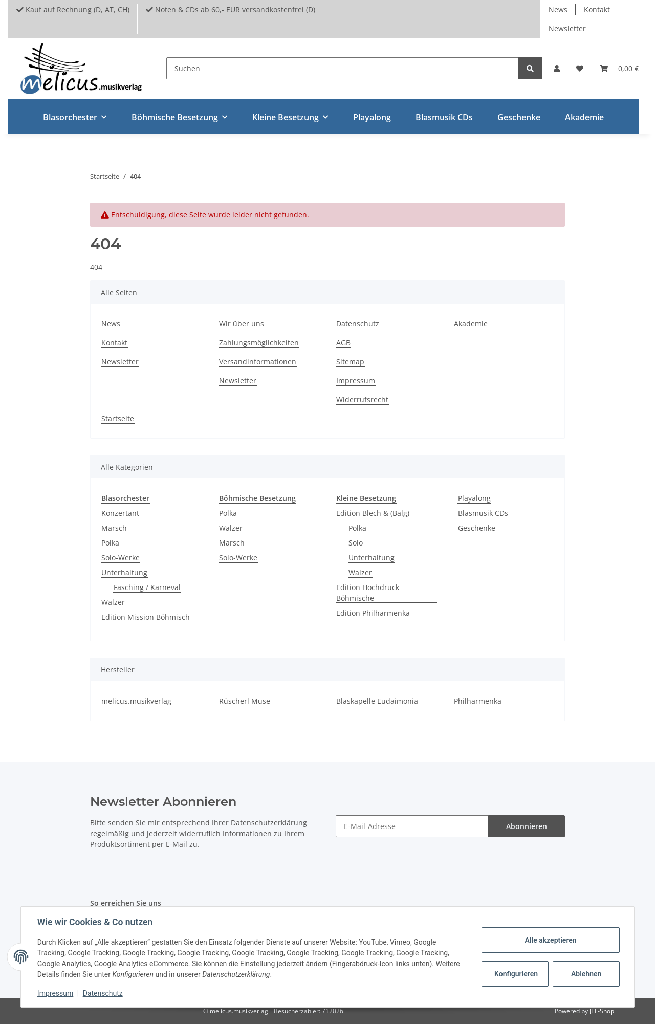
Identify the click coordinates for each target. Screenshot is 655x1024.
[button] (556, 68)
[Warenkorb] (619, 68)
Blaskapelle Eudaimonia (377, 701)
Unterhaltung (124, 572)
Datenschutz (357, 324)
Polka (110, 543)
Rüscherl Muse (244, 701)
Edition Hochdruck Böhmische (367, 592)
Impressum (355, 380)
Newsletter (567, 28)
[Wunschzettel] (580, 68)
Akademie (584, 117)
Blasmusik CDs (483, 513)
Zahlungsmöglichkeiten (259, 342)
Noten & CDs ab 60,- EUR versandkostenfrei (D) (230, 9)
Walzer (113, 602)
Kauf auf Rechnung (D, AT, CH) (72, 9)
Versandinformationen (257, 361)
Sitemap (350, 361)
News (558, 9)
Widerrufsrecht (362, 399)
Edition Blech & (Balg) (372, 513)
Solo (355, 543)
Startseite (117, 418)
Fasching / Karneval (147, 587)
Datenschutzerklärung (269, 822)
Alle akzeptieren (550, 940)
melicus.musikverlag (136, 701)
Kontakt (597, 9)
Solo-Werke (120, 557)
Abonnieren (526, 826)
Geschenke (476, 528)
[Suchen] (342, 68)
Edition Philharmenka (373, 613)
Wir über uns (241, 324)
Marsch (114, 528)
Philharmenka (477, 701)
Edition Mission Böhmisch (145, 617)
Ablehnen (586, 974)
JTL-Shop (602, 1011)
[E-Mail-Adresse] (412, 826)
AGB (343, 342)
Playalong (474, 498)
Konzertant (120, 513)
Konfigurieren (516, 974)
